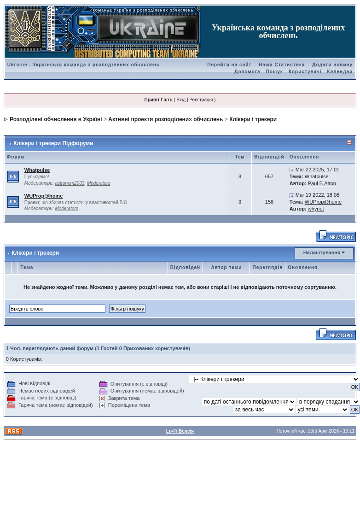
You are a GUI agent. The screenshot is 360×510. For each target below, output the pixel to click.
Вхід (181, 99)
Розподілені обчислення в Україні (56, 119)
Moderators (98, 183)
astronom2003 (69, 183)
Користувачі (305, 71)
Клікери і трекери (253, 119)
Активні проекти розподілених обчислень (165, 119)
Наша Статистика (282, 64)
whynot (316, 208)
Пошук (274, 71)
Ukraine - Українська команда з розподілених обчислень (83, 64)
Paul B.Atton (322, 183)
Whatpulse (37, 170)
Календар (340, 71)
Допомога (247, 71)
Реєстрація (201, 99)
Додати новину (332, 64)
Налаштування (322, 252)
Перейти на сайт (229, 64)
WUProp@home (43, 196)
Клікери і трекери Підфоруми (53, 143)
